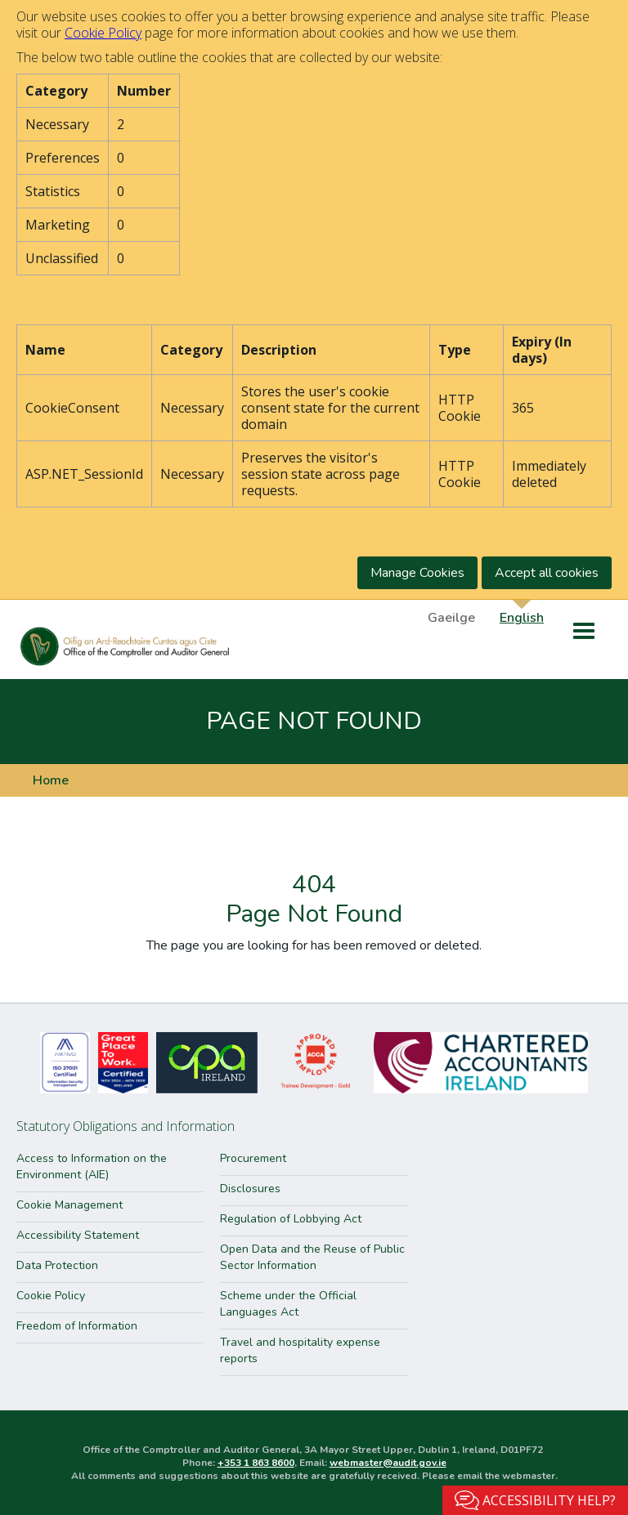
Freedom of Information (76, 1326)
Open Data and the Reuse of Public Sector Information (312, 1257)
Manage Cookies (417, 573)
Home (51, 780)
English (522, 617)
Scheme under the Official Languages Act (288, 1304)
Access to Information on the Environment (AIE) (91, 1166)
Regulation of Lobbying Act (290, 1219)
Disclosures (250, 1188)
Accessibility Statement (77, 1235)
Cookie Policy (103, 33)
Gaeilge (451, 617)
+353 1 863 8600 (256, 1462)
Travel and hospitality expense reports (300, 1350)
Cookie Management (69, 1205)
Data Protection (57, 1265)
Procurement (253, 1158)
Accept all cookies (547, 573)
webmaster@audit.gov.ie (388, 1462)
